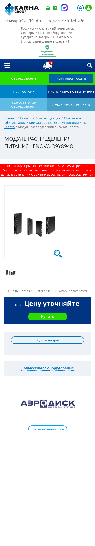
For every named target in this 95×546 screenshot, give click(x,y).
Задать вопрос (47, 340)
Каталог (26, 118)
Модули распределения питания (54, 122)
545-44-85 (22, 20)
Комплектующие (47, 118)
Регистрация (88, 8)
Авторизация (80, 8)
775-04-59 (66, 20)
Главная (10, 118)
